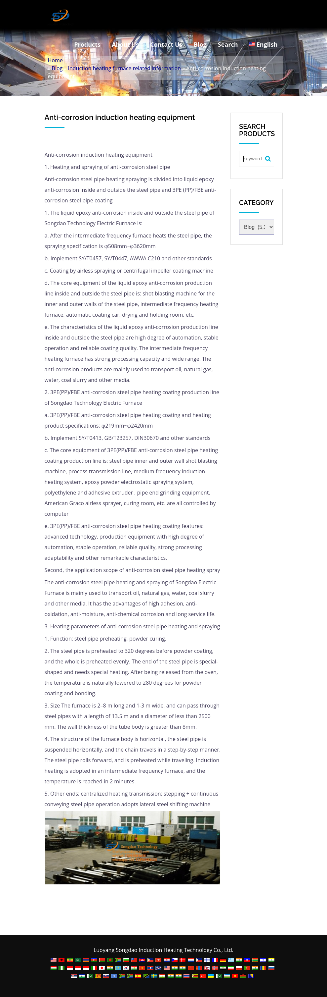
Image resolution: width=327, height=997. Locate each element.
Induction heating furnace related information (124, 68)
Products (87, 44)
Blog (200, 44)
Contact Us (166, 44)
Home (55, 60)
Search (228, 44)
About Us (125, 44)
